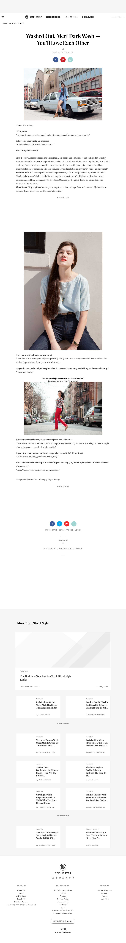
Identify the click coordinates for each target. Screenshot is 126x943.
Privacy (63, 896)
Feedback (21, 899)
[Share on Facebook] (55, 59)
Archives (63, 905)
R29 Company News (63, 890)
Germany (105, 893)
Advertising (21, 896)
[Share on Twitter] (59, 523)
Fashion (70, 530)
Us (63, 49)
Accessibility (63, 902)
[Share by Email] (70, 59)
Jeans (78, 530)
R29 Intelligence (21, 902)
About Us (21, 890)
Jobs (21, 893)
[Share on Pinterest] (63, 59)
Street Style (51, 530)
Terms (62, 893)
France (105, 896)
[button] (113, 19)
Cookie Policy (63, 899)
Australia (105, 899)
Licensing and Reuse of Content (21, 905)
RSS (63, 908)
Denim (61, 530)
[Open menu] (3, 16)
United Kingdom (104, 890)
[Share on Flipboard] (66, 523)
